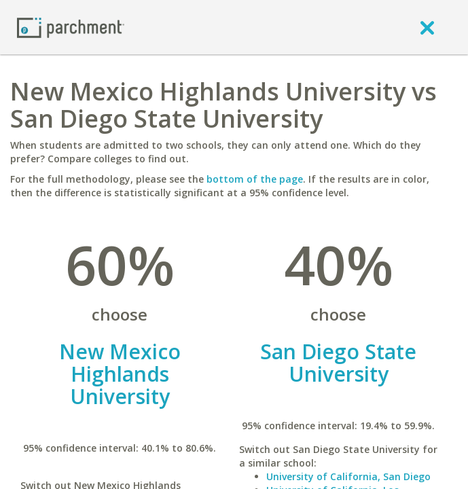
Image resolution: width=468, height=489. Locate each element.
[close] (427, 27)
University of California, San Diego (348, 476)
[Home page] (70, 26)
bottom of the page (254, 179)
